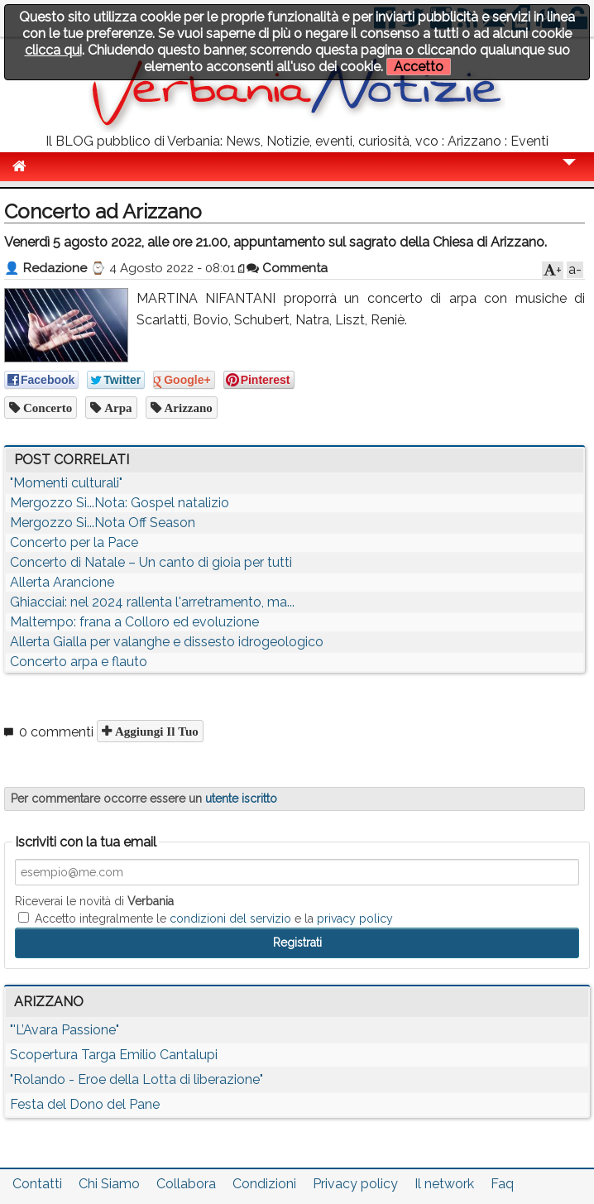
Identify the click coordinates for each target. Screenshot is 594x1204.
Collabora (186, 1184)
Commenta (287, 268)
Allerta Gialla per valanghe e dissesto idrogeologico (166, 642)
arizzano (187, 407)
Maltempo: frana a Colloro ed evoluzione (134, 622)
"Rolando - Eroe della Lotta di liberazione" (136, 1079)
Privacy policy (355, 1184)
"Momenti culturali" (66, 483)
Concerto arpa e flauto (78, 661)
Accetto (418, 66)
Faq (502, 1184)
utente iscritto (241, 798)
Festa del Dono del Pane (85, 1104)
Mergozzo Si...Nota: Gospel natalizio (119, 503)
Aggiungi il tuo (155, 731)
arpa (116, 407)
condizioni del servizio (230, 918)
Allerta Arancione (62, 582)
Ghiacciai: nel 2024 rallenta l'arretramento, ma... (152, 602)
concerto (46, 407)
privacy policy (355, 918)
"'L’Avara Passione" (64, 1030)
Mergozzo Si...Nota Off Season (102, 522)
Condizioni (264, 1184)
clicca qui (53, 50)
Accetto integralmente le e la (205, 918)
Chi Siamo (109, 1184)
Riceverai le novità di (94, 901)
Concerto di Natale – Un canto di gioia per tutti (151, 562)
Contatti (37, 1184)
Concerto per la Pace (74, 542)
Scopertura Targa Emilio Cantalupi (114, 1054)
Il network (444, 1184)
